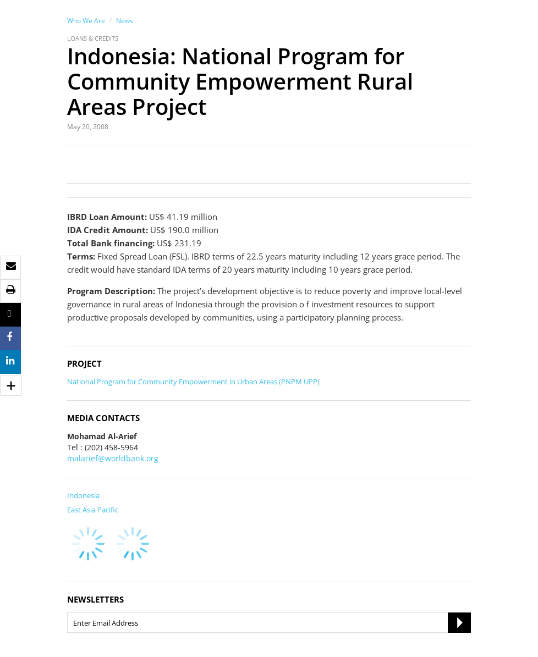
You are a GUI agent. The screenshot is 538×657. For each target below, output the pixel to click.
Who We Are (86, 20)
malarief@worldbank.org (112, 458)
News (124, 20)
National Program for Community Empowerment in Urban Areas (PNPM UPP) (193, 382)
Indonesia (83, 495)
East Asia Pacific (92, 510)
